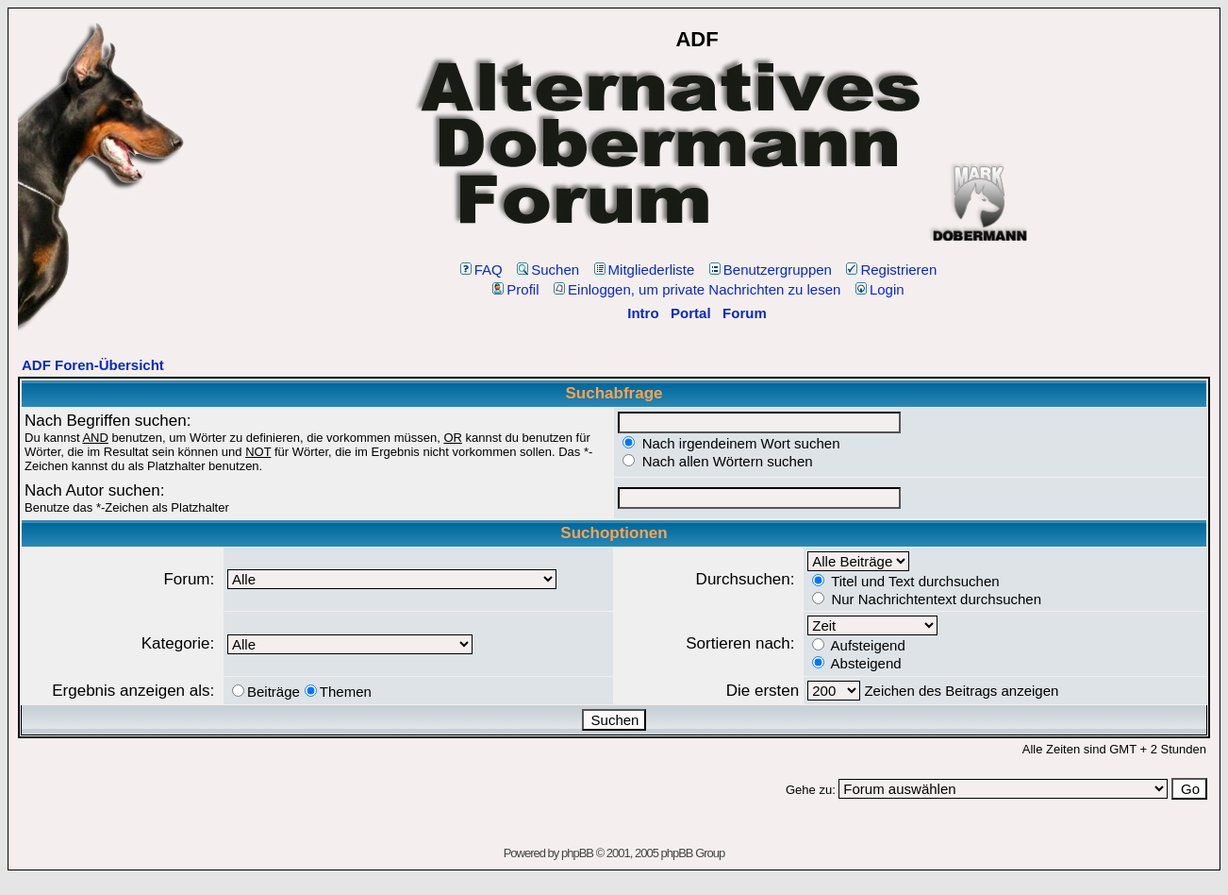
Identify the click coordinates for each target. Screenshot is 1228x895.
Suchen (548, 270)
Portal (691, 313)
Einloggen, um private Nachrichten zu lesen (697, 289)
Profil (515, 289)
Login (879, 289)
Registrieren (891, 270)
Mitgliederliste (644, 270)
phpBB (577, 853)
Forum (744, 313)
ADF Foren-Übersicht (93, 365)
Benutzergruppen (770, 270)
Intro (642, 313)
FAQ (481, 270)
